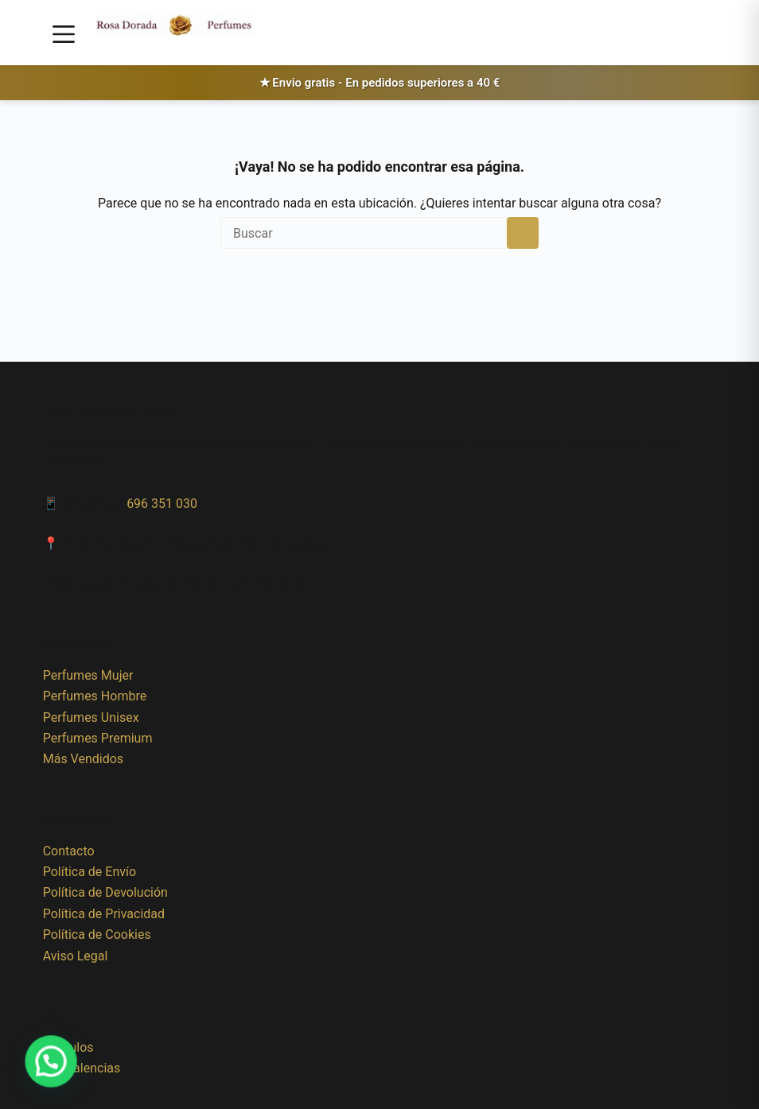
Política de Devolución (105, 892)
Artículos (68, 1047)
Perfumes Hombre (94, 696)
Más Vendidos (83, 758)
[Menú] (64, 34)
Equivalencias (82, 1068)
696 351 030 (162, 503)
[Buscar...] (363, 233)
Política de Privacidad (104, 913)
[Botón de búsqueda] (523, 233)
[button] (34, 1067)
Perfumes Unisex (91, 717)
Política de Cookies (97, 934)
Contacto (69, 851)
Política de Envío (89, 871)
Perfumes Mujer (88, 675)
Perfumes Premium (98, 738)
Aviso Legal (75, 956)
